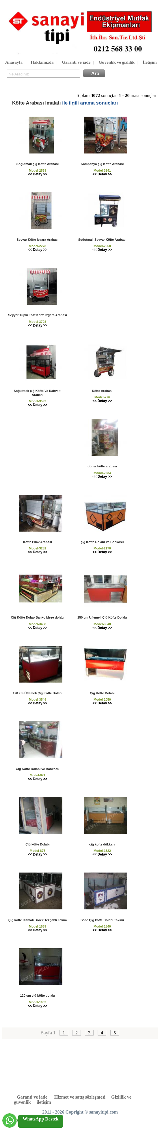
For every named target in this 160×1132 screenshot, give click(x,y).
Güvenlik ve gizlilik (117, 62)
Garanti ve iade (76, 62)
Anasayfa (14, 62)
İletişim (150, 62)
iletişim (44, 1102)
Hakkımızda (42, 62)
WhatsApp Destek (40, 1118)
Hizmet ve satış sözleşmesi (79, 1097)
